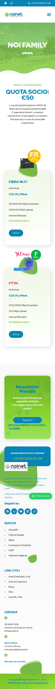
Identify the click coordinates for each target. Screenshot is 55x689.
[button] (49, 14)
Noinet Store (11, 643)
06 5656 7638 (11, 624)
